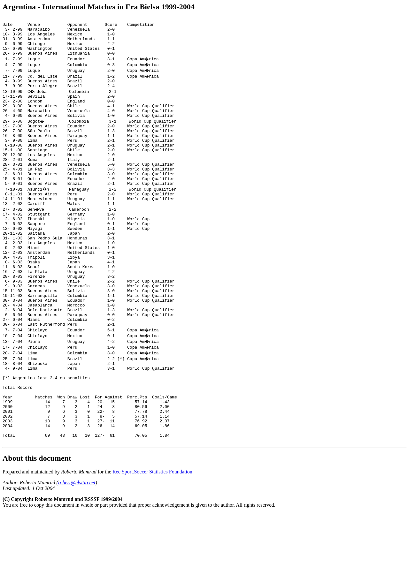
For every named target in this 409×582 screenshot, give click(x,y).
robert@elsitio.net (77, 551)
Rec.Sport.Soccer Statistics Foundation (152, 540)
